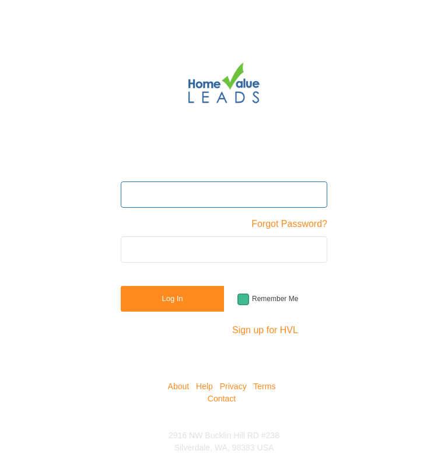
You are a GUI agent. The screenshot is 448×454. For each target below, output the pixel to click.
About (179, 386)
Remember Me (275, 299)
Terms (264, 386)
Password (141, 224)
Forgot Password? (289, 224)
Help (204, 386)
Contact (222, 398)
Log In (172, 298)
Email (132, 169)
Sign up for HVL (265, 330)
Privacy (233, 386)
